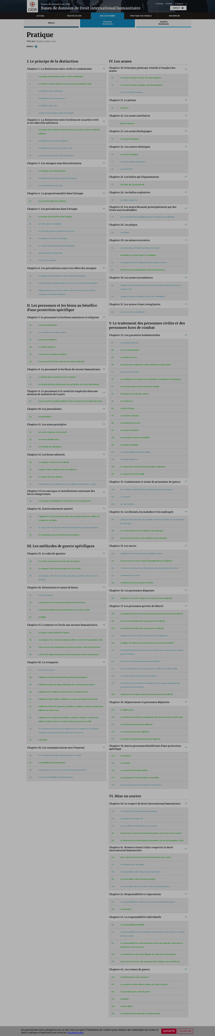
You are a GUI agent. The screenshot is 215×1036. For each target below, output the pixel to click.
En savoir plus (75, 1032)
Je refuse (185, 1031)
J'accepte (169, 1031)
